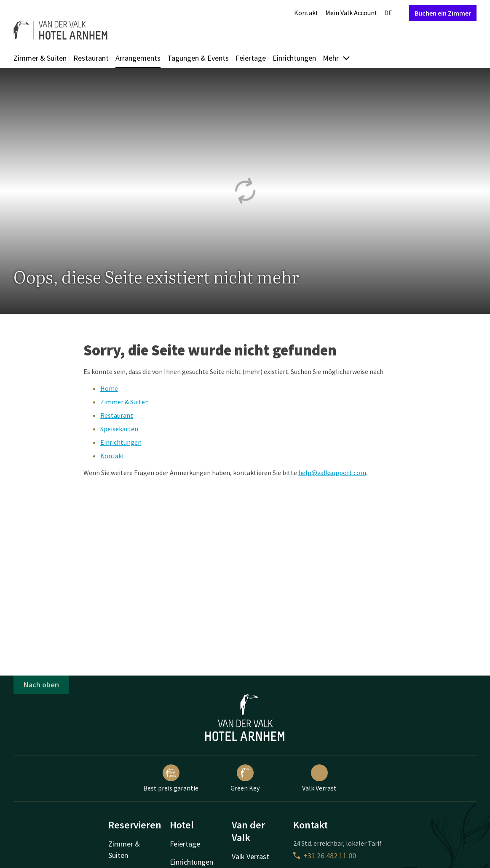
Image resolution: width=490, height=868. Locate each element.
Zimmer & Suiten (40, 58)
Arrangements (138, 58)
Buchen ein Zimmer (443, 13)
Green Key (245, 778)
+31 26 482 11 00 (324, 855)
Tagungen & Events (198, 58)
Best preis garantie (170, 778)
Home (109, 388)
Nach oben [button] (41, 684)
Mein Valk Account (351, 12)
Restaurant (91, 58)
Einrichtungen (294, 58)
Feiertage (251, 58)
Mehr (337, 58)
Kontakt (306, 12)
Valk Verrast (319, 778)
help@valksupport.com (332, 472)
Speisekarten (119, 429)
